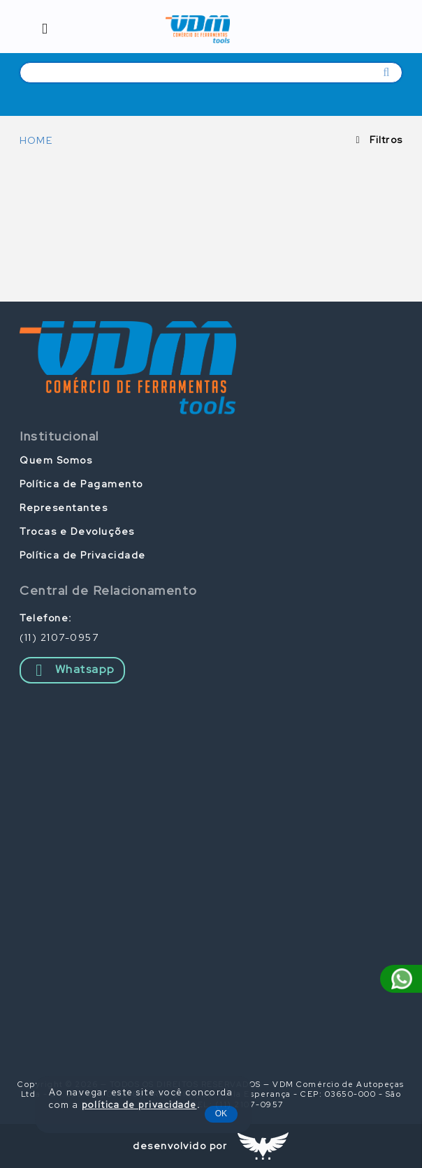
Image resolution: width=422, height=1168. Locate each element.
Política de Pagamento (81, 484)
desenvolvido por (180, 1145)
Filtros (386, 139)
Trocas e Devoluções (77, 531)
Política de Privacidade (83, 555)
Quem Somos (56, 460)
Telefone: (46, 618)
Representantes (64, 507)
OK (221, 1113)
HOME (36, 140)
